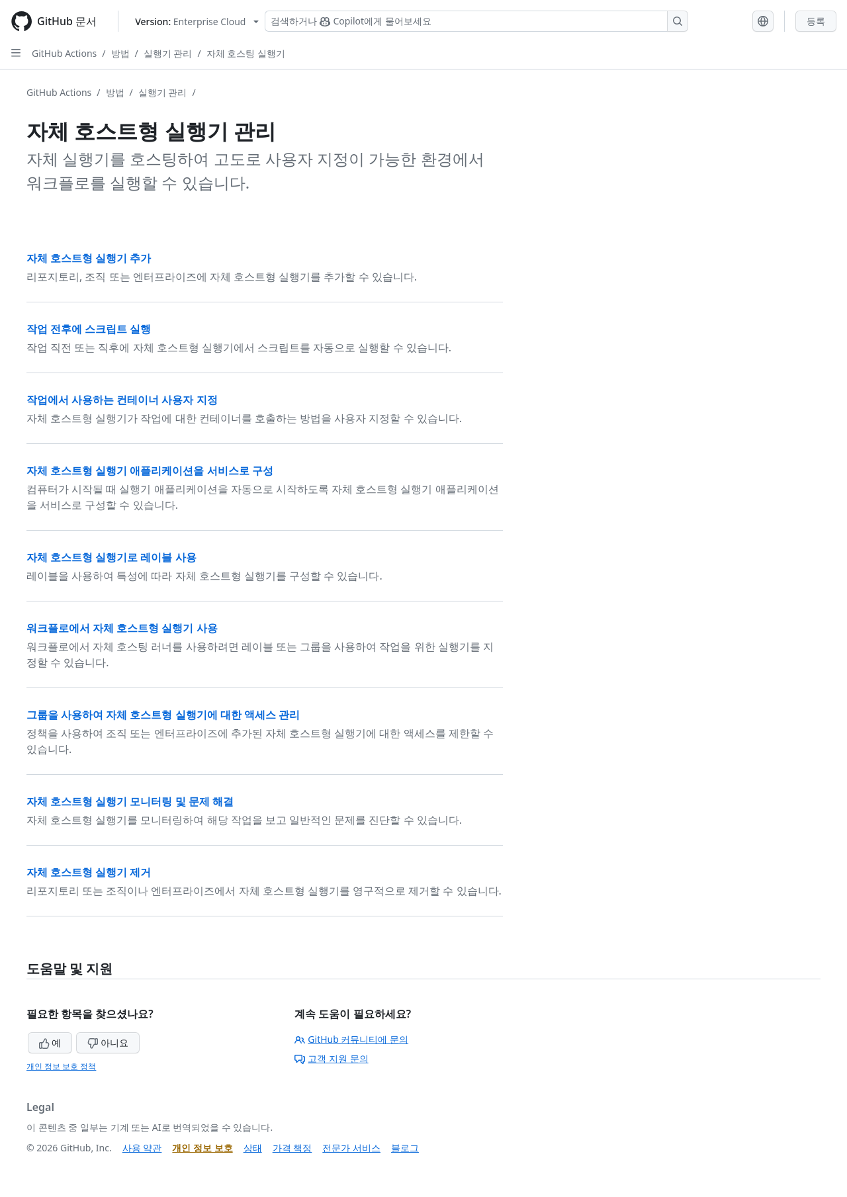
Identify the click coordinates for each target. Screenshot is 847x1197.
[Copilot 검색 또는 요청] (476, 21)
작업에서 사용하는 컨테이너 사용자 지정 (122, 399)
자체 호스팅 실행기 (245, 53)
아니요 (107, 1042)
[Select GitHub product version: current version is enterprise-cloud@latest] (197, 21)
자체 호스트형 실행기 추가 (88, 258)
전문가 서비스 (351, 1147)
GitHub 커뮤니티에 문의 (351, 1039)
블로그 (405, 1147)
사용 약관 (142, 1147)
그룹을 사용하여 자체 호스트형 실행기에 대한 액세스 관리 (163, 714)
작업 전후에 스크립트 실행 (88, 329)
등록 (816, 21)
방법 (120, 53)
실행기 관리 (168, 53)
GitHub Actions (64, 53)
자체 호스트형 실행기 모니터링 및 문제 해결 (130, 801)
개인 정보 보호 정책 (61, 1066)
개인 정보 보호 (202, 1147)
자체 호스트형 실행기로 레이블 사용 (111, 557)
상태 (253, 1147)
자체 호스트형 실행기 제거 (88, 872)
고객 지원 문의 (331, 1058)
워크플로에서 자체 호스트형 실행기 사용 (122, 628)
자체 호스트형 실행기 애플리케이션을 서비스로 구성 (149, 470)
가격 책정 (292, 1147)
